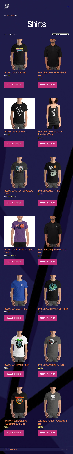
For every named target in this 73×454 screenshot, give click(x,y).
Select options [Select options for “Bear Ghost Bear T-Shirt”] (14, 147)
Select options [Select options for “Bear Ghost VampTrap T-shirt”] (47, 377)
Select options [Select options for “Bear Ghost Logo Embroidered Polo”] (47, 265)
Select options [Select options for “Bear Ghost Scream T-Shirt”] (14, 377)
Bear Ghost (13, 452)
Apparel (11, 18)
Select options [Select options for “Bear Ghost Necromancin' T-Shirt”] (47, 321)
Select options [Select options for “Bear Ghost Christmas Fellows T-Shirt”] (14, 206)
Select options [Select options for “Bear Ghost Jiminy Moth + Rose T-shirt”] (14, 265)
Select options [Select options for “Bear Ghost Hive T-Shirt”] (47, 206)
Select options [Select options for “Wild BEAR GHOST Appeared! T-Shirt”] (47, 436)
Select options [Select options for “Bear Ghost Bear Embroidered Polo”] (47, 88)
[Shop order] (60, 37)
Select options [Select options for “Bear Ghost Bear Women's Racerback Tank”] (47, 147)
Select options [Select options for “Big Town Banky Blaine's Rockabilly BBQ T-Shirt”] (14, 436)
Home (6, 18)
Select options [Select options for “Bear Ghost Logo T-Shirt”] (14, 321)
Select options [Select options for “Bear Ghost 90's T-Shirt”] (14, 88)
